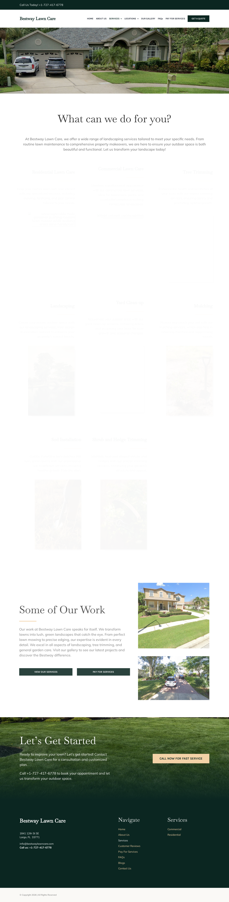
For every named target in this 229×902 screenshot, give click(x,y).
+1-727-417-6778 (51, 5)
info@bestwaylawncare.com (37, 843)
